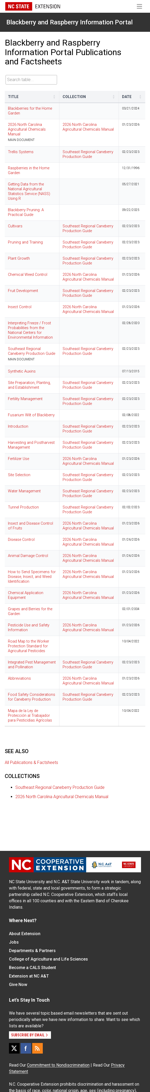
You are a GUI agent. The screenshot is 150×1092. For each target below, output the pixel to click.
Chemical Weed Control (27, 274)
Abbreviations (19, 678)
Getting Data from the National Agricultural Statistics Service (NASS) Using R (29, 191)
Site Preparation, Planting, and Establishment (29, 385)
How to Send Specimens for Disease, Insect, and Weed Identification (32, 577)
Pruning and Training (25, 242)
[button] (54, 96)
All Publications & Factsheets (31, 762)
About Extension (24, 933)
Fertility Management (25, 399)
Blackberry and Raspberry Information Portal (69, 22)
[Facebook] (26, 1048)
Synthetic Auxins (22, 371)
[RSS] (37, 1048)
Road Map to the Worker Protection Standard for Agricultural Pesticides (28, 646)
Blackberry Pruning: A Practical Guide (26, 212)
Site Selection (19, 475)
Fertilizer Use (18, 459)
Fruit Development (23, 291)
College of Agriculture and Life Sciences (48, 959)
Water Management (24, 491)
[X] (14, 1048)
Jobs (14, 942)
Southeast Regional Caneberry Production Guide (88, 154)
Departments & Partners (32, 950)
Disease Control (21, 539)
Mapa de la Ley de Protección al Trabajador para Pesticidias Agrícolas (30, 716)
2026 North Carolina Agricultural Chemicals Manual (27, 129)
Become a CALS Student (32, 967)
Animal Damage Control (28, 556)
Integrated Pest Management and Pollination (32, 664)
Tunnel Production (23, 507)
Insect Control (19, 307)
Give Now (18, 984)
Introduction (18, 426)
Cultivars (15, 226)
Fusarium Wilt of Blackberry (31, 415)
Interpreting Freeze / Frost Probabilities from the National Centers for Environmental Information (30, 330)
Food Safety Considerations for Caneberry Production (31, 697)
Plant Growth (19, 258)
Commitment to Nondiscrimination (58, 1065)
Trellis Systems (21, 152)
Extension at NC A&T (29, 976)
